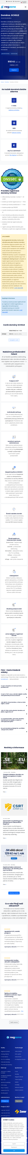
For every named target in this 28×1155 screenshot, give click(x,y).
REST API (3, 1080)
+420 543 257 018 (5, 1113)
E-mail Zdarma (4, 1057)
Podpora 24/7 (5, 1107)
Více (4, 792)
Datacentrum (18, 1057)
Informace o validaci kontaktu (6, 1072)
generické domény (5, 53)
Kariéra (16, 1082)
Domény (7, 82)
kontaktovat (4, 679)
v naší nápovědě (18, 288)
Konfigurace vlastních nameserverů (6, 1076)
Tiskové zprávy (18, 1079)
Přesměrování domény (6, 1065)
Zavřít (14, 1144)
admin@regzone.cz (5, 1115)
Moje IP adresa (4, 1088)
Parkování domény (5, 1062)
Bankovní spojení (19, 1087)
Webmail (9, 1)
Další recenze (14, 1022)
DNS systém (18, 1054)
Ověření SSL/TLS (5, 1090)
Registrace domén (5, 1051)
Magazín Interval (19, 1077)
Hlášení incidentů (19, 1090)
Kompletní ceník (14, 340)
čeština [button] (23, 2)
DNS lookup (4, 1085)
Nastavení (14, 1147)
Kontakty (24, 1)
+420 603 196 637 (5, 1110)
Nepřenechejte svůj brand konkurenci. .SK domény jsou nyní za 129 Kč (13, 868)
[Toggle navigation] (25, 7)
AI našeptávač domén (20, 1059)
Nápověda (16, 1)
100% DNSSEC (18, 1051)
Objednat (14, 70)
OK (14, 1150)
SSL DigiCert (13, 155)
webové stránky (16, 133)
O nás (16, 1071)
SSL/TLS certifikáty (5, 1059)
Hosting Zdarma (5, 1054)
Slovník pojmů (4, 1093)
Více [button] (21, 1011)
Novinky (17, 1074)
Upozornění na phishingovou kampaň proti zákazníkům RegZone (13, 822)
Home (2, 82)
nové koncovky (14, 53)
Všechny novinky (14, 893)
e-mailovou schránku (15, 109)
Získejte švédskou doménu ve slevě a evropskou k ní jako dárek (13, 776)
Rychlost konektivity (5, 1082)
